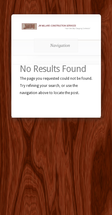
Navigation (55, 45)
